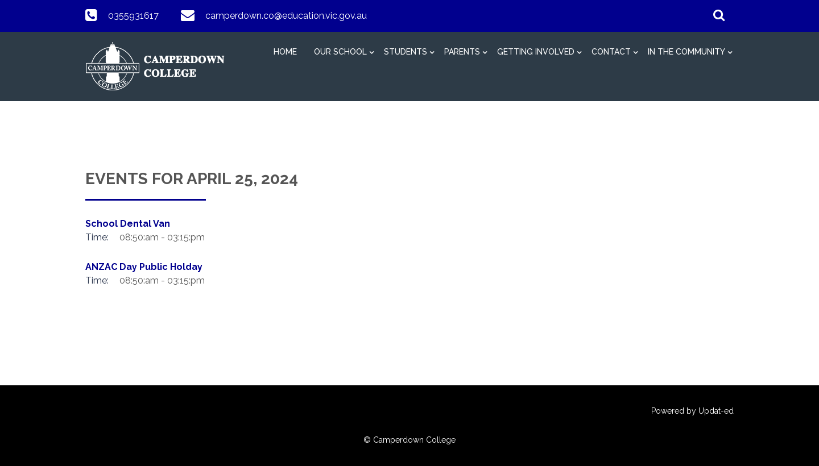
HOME (285, 51)
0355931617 (133, 15)
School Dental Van (127, 223)
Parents (462, 51)
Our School (340, 51)
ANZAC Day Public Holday (143, 266)
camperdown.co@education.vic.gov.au (286, 15)
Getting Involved (535, 51)
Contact (611, 51)
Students (405, 51)
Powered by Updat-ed (692, 410)
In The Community (686, 51)
